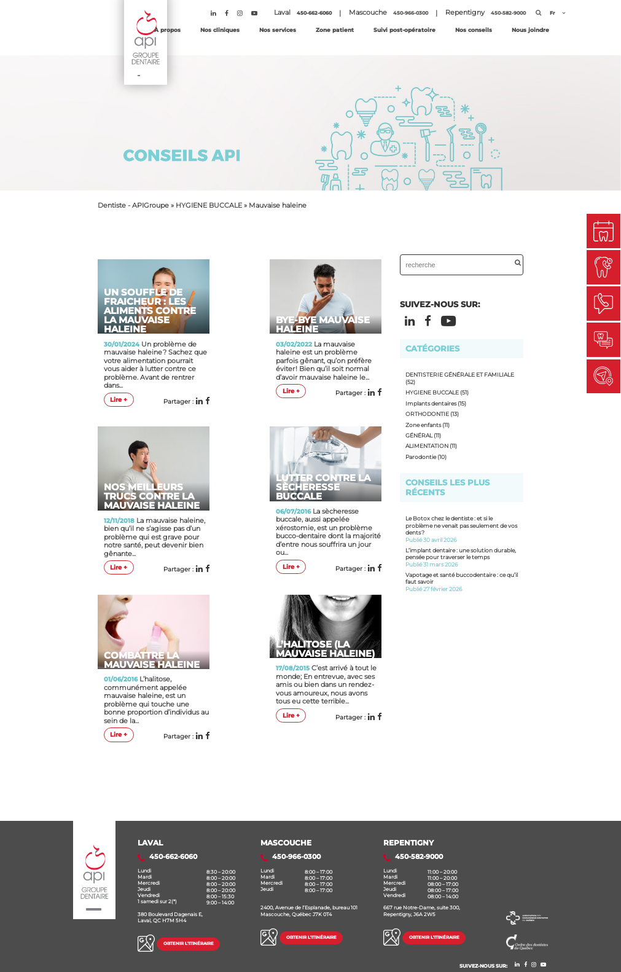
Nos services (277, 29)
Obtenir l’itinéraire (188, 943)
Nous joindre (530, 29)
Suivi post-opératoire (404, 29)
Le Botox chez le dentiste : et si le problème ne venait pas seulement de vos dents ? (461, 529)
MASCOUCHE (285, 842)
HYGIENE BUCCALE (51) (437, 392)
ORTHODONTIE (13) (432, 413)
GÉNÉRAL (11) (423, 435)
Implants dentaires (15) (435, 403)
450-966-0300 (410, 13)
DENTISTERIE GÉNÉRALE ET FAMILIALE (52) (459, 378)
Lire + (118, 399)
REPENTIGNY (408, 842)
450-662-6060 (314, 13)
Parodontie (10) (426, 456)
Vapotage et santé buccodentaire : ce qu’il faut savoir (461, 581)
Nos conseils (473, 29)
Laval (150, 842)
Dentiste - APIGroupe (133, 206)
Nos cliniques (220, 29)
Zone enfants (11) (427, 424)
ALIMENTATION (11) (431, 445)
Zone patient (335, 29)
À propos (167, 29)
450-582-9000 (508, 13)
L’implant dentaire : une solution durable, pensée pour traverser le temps (461, 557)
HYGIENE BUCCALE (209, 206)
